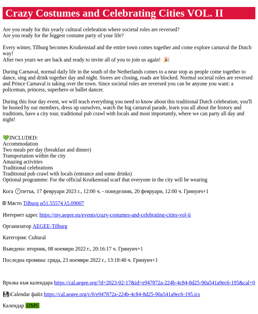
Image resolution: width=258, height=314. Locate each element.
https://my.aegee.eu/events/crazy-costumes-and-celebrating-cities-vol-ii (115, 215)
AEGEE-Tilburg (49, 226)
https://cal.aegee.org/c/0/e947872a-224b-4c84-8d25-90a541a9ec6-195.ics (122, 294)
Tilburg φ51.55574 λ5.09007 (53, 203)
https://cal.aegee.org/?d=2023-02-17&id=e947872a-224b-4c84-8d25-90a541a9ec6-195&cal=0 (154, 282)
